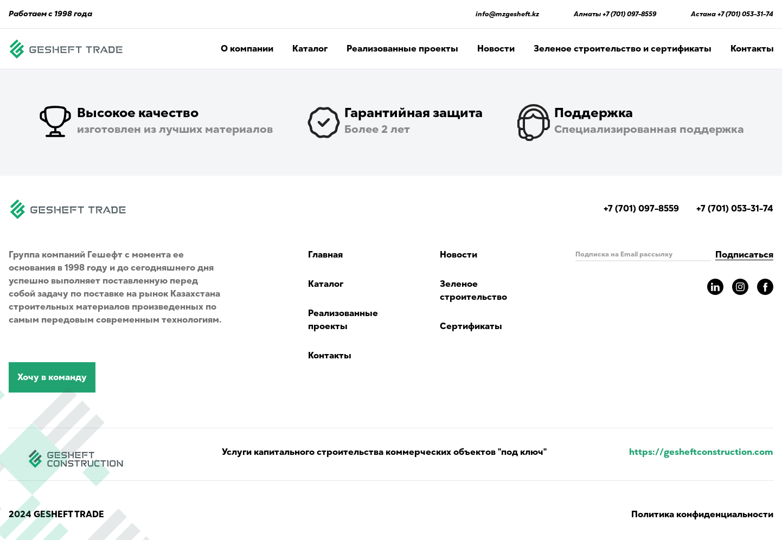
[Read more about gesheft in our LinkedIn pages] (715, 287)
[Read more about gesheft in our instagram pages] (740, 287)
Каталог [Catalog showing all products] (310, 49)
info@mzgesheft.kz (507, 14)
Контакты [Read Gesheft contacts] (752, 49)
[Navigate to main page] (66, 48)
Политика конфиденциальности (702, 514)
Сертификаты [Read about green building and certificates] (471, 326)
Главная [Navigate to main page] (325, 255)
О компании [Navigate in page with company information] (247, 49)
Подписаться (744, 255)
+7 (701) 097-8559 (629, 14)
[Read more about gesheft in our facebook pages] (765, 287)
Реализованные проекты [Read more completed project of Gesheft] (402, 49)
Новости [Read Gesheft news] (496, 49)
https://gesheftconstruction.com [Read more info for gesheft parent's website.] (701, 452)
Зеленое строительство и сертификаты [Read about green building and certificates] (623, 49)
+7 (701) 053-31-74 (745, 14)
